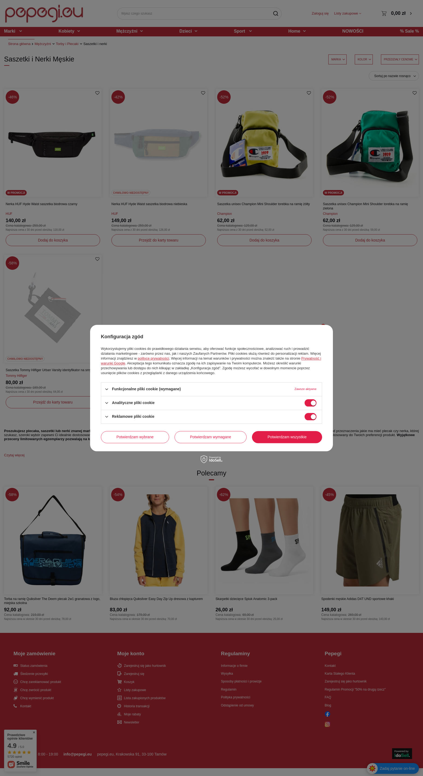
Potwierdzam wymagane (210, 437)
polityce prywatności (153, 358)
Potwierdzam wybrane (135, 437)
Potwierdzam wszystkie (287, 437)
